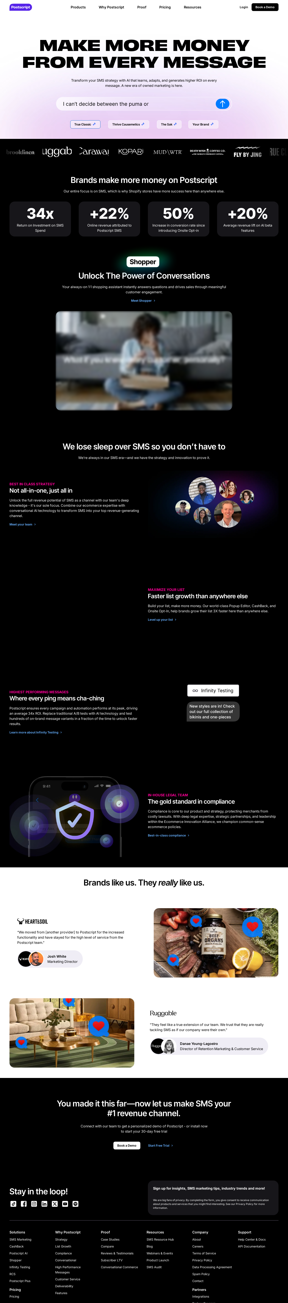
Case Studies (110, 1239)
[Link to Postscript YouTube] (65, 1204)
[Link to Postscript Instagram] (34, 1204)
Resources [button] (192, 7)
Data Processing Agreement (212, 1267)
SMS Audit (154, 1267)
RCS (12, 1274)
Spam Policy (201, 1274)
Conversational (65, 1260)
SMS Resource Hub (160, 1239)
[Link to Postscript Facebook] (24, 1204)
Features (61, 1293)
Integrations (200, 1296)
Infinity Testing (19, 1267)
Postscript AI (18, 1253)
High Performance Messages (68, 1269)
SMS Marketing (20, 1239)
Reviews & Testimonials (117, 1253)
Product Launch (158, 1260)
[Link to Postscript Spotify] (75, 1204)
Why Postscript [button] (111, 7)
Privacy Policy (202, 1260)
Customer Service (67, 1279)
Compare (107, 1246)
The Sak (166, 124)
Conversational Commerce (119, 1267)
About (196, 1239)
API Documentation (251, 1246)
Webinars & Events (160, 1253)
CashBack (16, 1246)
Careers (197, 1246)
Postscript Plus (19, 1281)
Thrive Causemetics (126, 124)
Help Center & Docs (252, 1239)
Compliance (63, 1253)
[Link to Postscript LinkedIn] (44, 1204)
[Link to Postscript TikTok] (13, 1204)
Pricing (14, 1296)
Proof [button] (141, 7)
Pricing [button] (165, 7)
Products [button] (78, 7)
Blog (150, 1246)
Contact (197, 1281)
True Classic (82, 124)
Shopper (15, 1260)
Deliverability (64, 1286)
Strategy (61, 1239)
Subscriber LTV (112, 1260)
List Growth (63, 1246)
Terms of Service (204, 1253)
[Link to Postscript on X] (55, 1204)
